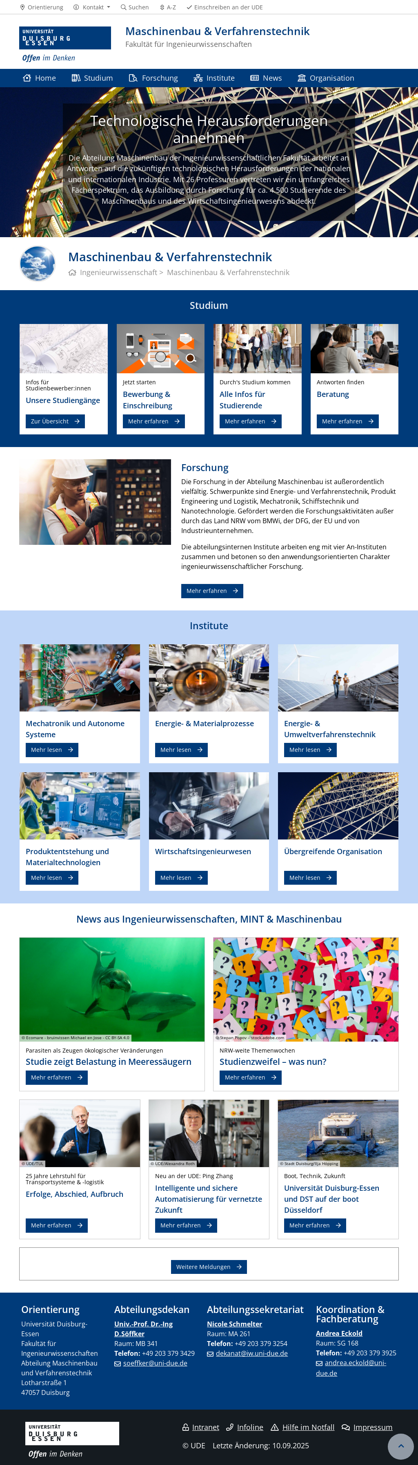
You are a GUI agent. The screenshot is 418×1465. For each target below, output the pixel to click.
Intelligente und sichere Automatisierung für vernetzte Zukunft (208, 1199)
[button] (91, 7)
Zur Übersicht (50, 421)
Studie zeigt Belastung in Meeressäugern (108, 1061)
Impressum (367, 1427)
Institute (214, 78)
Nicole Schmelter (234, 1324)
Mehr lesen (46, 749)
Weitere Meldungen (203, 1267)
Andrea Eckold (339, 1333)
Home (39, 78)
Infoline (244, 1427)
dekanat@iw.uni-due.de (252, 1353)
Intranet (200, 1427)
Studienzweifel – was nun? (273, 1061)
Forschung (153, 78)
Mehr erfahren (148, 421)
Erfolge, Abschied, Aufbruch (74, 1194)
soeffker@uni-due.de (155, 1363)
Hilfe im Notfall (303, 1427)
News (266, 78)
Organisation (326, 78)
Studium (92, 78)
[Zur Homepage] (65, 44)
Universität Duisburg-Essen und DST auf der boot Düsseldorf (331, 1199)
